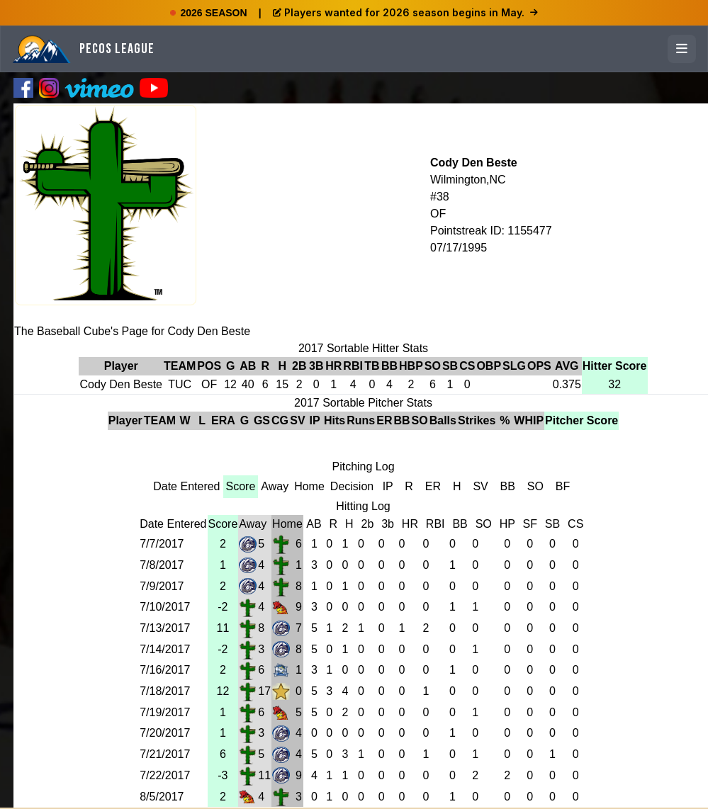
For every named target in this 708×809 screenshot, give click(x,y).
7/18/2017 (165, 691)
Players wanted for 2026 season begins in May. (405, 12)
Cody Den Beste (473, 163)
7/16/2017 (165, 670)
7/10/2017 (165, 607)
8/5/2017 (162, 797)
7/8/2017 (162, 565)
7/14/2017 (165, 649)
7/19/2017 (165, 712)
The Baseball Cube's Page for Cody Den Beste (132, 331)
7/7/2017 (162, 544)
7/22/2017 (165, 775)
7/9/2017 (162, 586)
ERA (223, 420)
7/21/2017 (165, 754)
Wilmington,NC (468, 180)
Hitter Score (615, 366)
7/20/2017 (165, 733)
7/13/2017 (165, 628)
